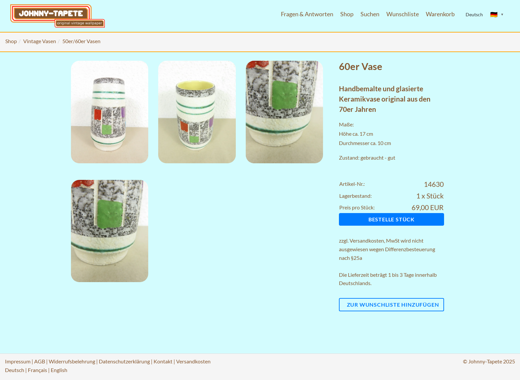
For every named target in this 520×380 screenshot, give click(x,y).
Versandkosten (367, 240)
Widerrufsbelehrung (72, 361)
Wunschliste (402, 14)
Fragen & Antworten (307, 14)
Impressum (18, 361)
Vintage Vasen (39, 41)
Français (37, 370)
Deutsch (14, 370)
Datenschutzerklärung (124, 361)
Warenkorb (440, 14)
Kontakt (163, 361)
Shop (347, 14)
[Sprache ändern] (497, 15)
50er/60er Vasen (81, 41)
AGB (39, 361)
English (59, 370)
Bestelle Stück (391, 219)
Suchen (369, 14)
